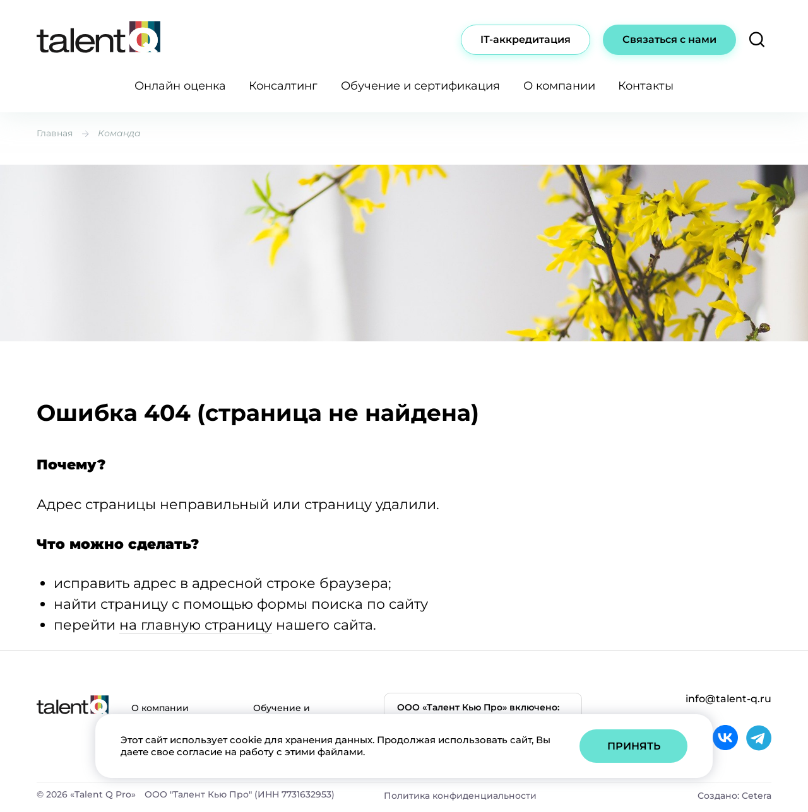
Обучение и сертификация (420, 86)
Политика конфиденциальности (460, 795)
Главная (55, 133)
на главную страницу (195, 624)
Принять (633, 746)
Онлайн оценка (180, 86)
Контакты (646, 86)
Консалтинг (283, 86)
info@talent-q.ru (728, 699)
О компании (559, 86)
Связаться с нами (669, 39)
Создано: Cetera (734, 795)
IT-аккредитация (525, 39)
